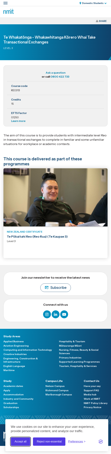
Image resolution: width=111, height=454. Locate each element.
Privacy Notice (92, 407)
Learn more (18, 121)
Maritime (9, 370)
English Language (14, 366)
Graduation (10, 403)
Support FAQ (91, 390)
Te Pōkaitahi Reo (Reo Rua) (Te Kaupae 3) (37, 236)
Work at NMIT (92, 398)
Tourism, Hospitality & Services (78, 366)
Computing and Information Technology (27, 349)
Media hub (90, 394)
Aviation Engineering (16, 345)
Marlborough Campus (58, 394)
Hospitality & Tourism (72, 341)
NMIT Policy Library (96, 403)
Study (7, 381)
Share (103, 21)
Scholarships (11, 407)
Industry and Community (18, 398)
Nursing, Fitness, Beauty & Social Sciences (78, 351)
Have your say (92, 386)
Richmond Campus (56, 390)
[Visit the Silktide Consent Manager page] (101, 442)
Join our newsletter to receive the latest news (55, 284)
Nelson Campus (55, 386)
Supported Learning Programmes (79, 361)
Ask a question (56, 72)
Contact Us (91, 381)
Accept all (20, 441)
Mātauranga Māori (70, 345)
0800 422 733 (59, 76)
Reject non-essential (49, 441)
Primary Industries (70, 357)
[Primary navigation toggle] (5, 3)
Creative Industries (15, 354)
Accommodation (13, 394)
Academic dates (13, 386)
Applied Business (13, 341)
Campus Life (54, 381)
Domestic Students (92, 3)
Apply (6, 390)
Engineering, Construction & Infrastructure (20, 360)
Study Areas (11, 336)
